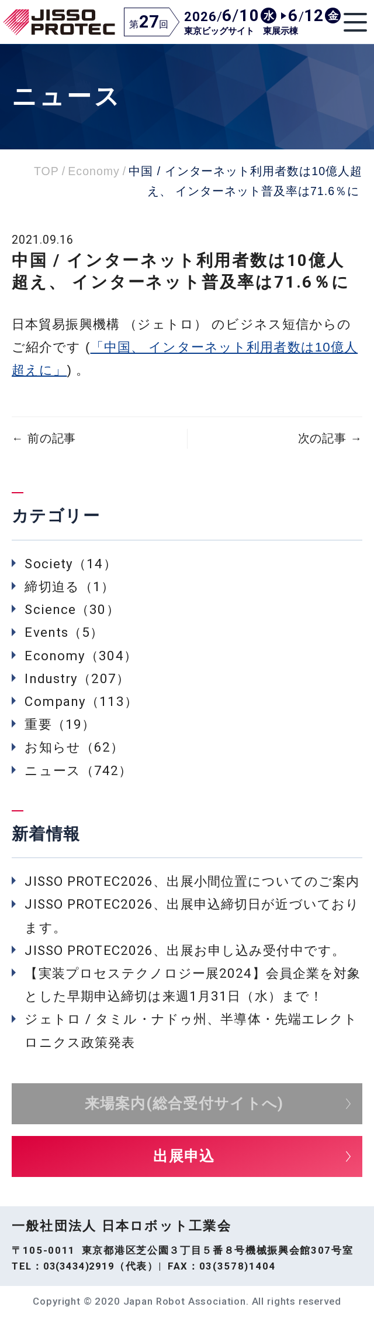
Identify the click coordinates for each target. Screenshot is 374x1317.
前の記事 (44, 438)
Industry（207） (77, 678)
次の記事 (330, 438)
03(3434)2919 (79, 1266)
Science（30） (72, 609)
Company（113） (81, 701)
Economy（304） (81, 655)
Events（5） (64, 632)
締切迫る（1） (70, 586)
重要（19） (60, 724)
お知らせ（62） (74, 747)
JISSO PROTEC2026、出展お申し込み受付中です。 (185, 950)
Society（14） (70, 563)
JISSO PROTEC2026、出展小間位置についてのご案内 (192, 881)
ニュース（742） (78, 770)
